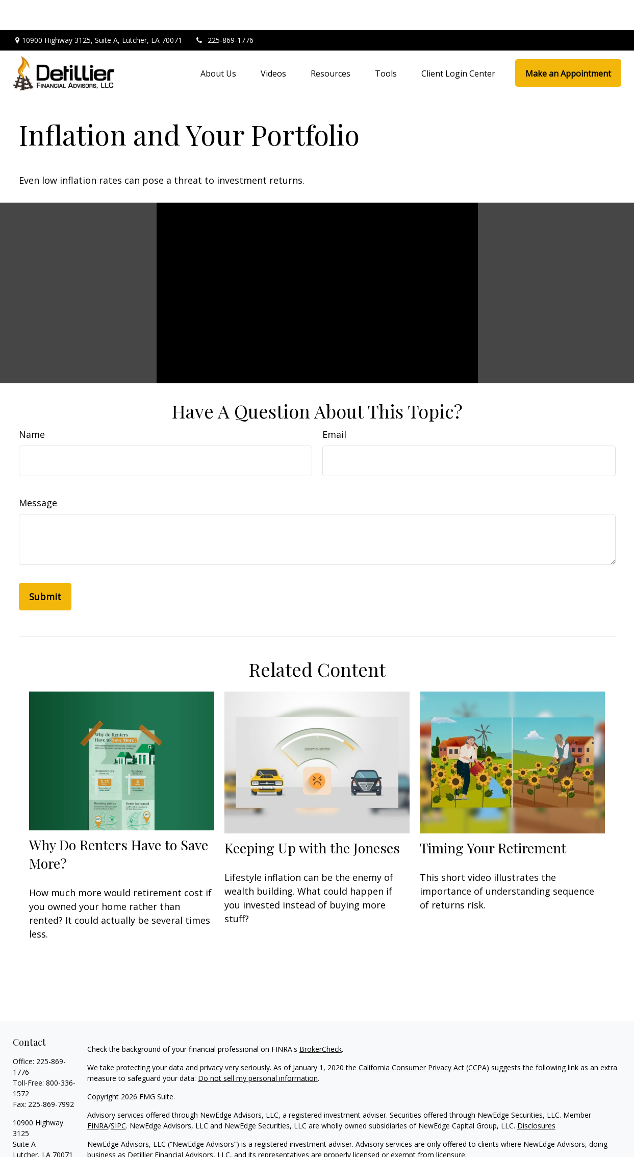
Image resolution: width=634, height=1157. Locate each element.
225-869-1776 (224, 10)
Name (32, 404)
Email (334, 404)
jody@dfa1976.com (45, 1142)
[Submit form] (45, 566)
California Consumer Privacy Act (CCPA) (424, 1037)
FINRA (97, 1095)
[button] (218, 43)
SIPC (118, 1095)
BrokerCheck (320, 1019)
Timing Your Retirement (493, 817)
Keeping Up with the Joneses (312, 817)
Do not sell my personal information (258, 1048)
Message (38, 472)
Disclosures (536, 1095)
